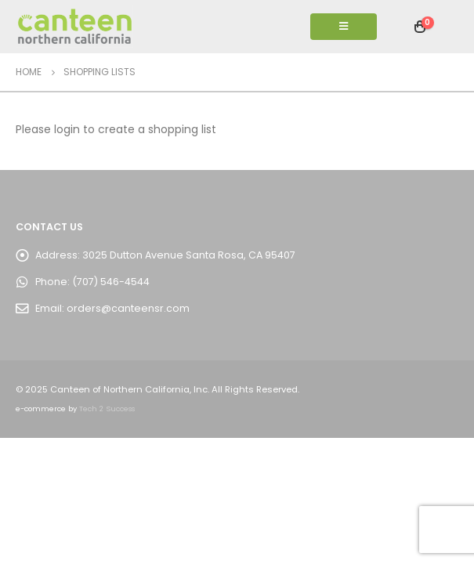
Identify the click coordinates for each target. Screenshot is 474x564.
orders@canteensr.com (128, 308)
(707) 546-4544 (111, 281)
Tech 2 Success (107, 408)
